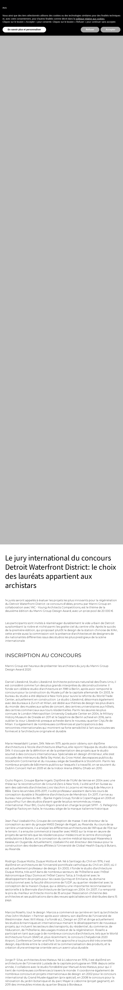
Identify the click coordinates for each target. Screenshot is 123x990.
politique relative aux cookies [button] (90, 18)
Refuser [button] (90, 29)
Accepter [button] (110, 29)
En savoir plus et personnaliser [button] (24, 29)
